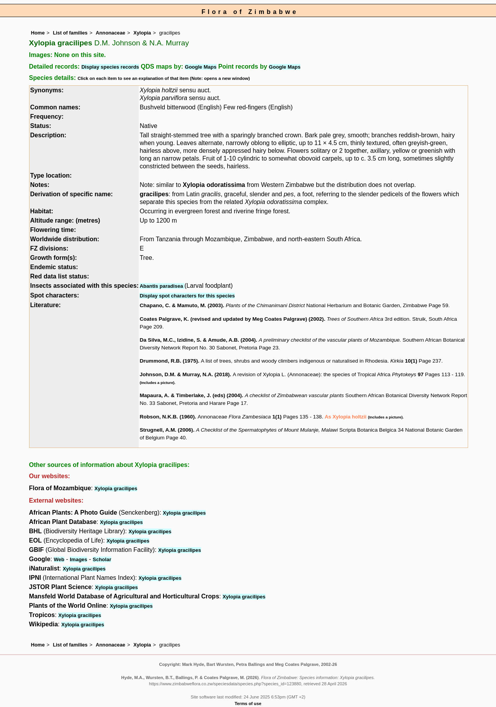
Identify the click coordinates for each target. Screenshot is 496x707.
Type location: (51, 175)
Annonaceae (110, 33)
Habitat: (41, 211)
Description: (48, 135)
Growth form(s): (53, 257)
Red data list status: (59, 276)
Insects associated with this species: (84, 285)
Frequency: (47, 116)
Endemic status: (54, 267)
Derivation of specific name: (71, 194)
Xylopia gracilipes (116, 488)
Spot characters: (54, 295)
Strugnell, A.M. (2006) (166, 430)
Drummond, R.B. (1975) (169, 361)
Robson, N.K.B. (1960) (167, 417)
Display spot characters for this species (187, 296)
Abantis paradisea (162, 286)
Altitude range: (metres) (65, 220)
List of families (70, 33)
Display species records (110, 67)
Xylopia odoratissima (214, 185)
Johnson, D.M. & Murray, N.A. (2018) (184, 374)
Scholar (102, 559)
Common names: (55, 107)
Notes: (40, 185)
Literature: (45, 305)
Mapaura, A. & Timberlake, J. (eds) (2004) (191, 395)
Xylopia (142, 33)
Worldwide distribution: (64, 239)
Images (78, 559)
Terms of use (248, 703)
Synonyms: (47, 90)
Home (38, 33)
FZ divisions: (49, 248)
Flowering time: (53, 229)
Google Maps (201, 67)
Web (59, 559)
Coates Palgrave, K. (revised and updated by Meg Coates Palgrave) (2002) (232, 319)
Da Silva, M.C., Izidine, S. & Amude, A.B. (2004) (198, 340)
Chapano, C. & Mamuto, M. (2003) (181, 305)
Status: (40, 126)
